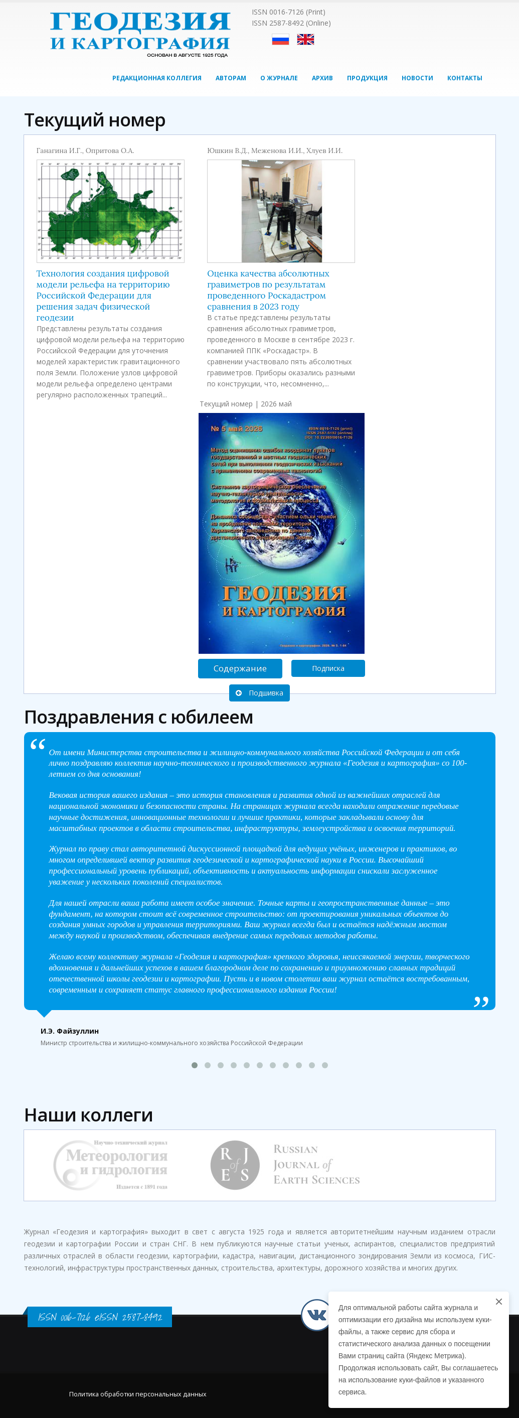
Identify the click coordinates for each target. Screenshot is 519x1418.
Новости (417, 78)
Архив (322, 78)
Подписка (328, 668)
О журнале (279, 78)
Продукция (367, 78)
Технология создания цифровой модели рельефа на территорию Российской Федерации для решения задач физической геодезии (103, 295)
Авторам (231, 78)
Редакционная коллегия (157, 78)
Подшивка (259, 692)
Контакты (464, 78)
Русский (280, 39)
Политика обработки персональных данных (138, 1394)
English (305, 39)
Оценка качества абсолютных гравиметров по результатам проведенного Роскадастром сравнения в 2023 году (268, 290)
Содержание (240, 668)
